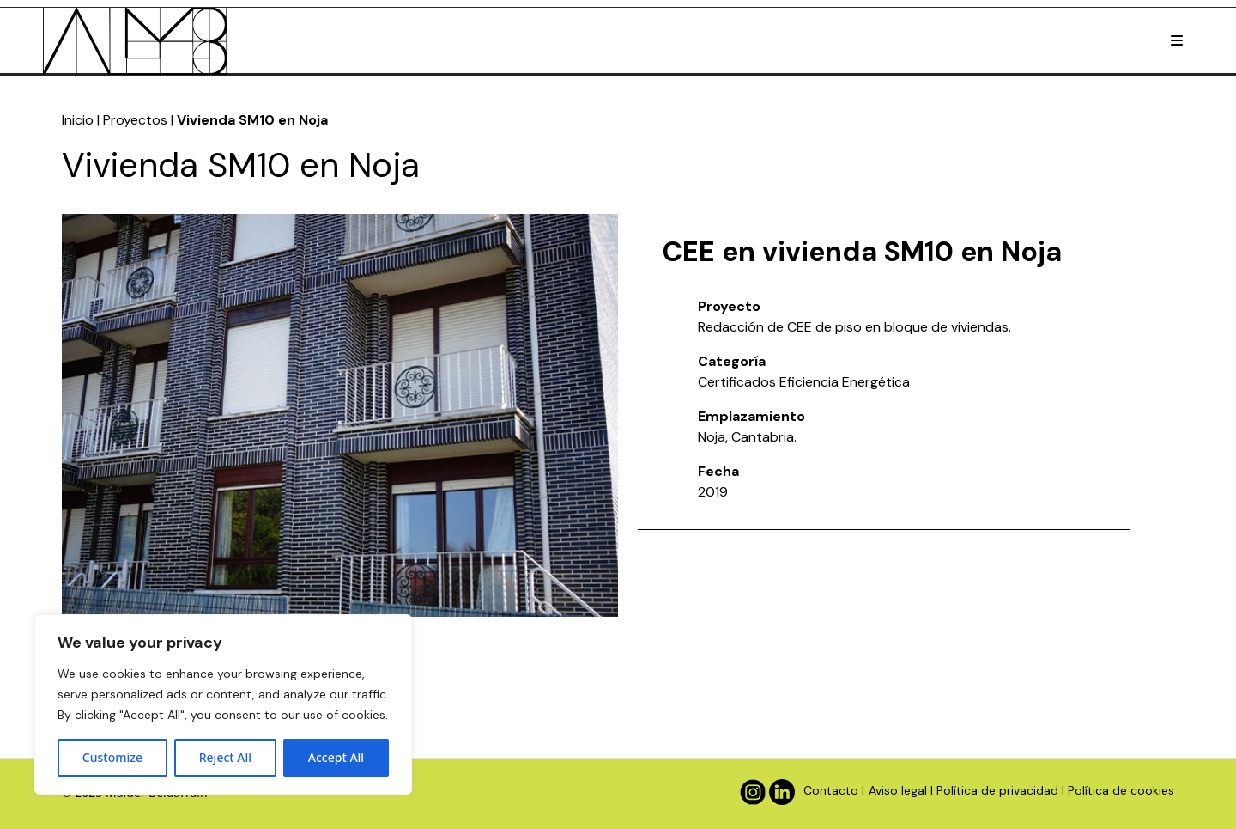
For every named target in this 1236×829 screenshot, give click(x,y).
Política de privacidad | (1000, 790)
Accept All (336, 757)
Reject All (225, 757)
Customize (112, 757)
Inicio (78, 120)
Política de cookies (1121, 790)
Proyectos (135, 120)
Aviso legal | (901, 790)
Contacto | (833, 790)
